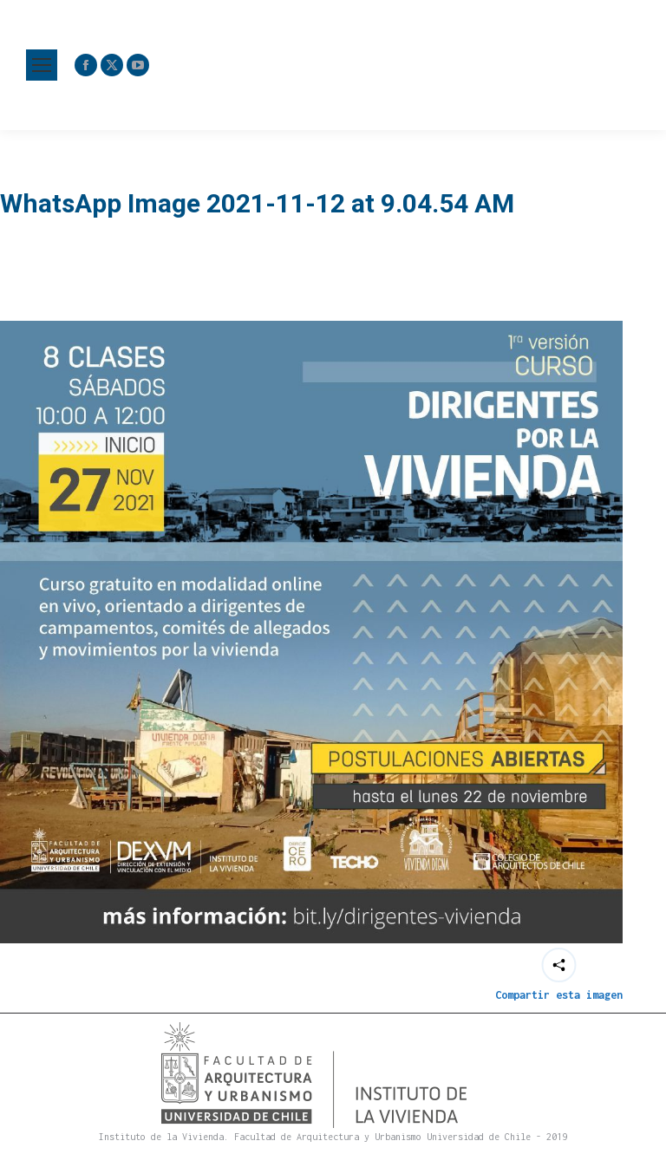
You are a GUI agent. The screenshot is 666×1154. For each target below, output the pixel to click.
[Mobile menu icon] (41, 65)
